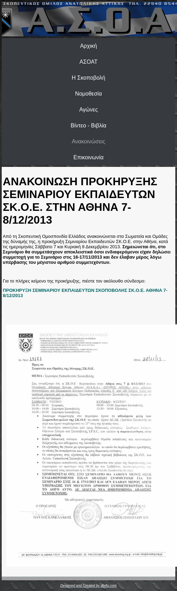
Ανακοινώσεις (88, 141)
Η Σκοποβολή (88, 78)
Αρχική (88, 46)
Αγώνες (88, 110)
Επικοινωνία (88, 157)
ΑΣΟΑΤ (89, 62)
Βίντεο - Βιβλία (88, 125)
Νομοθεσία (88, 94)
